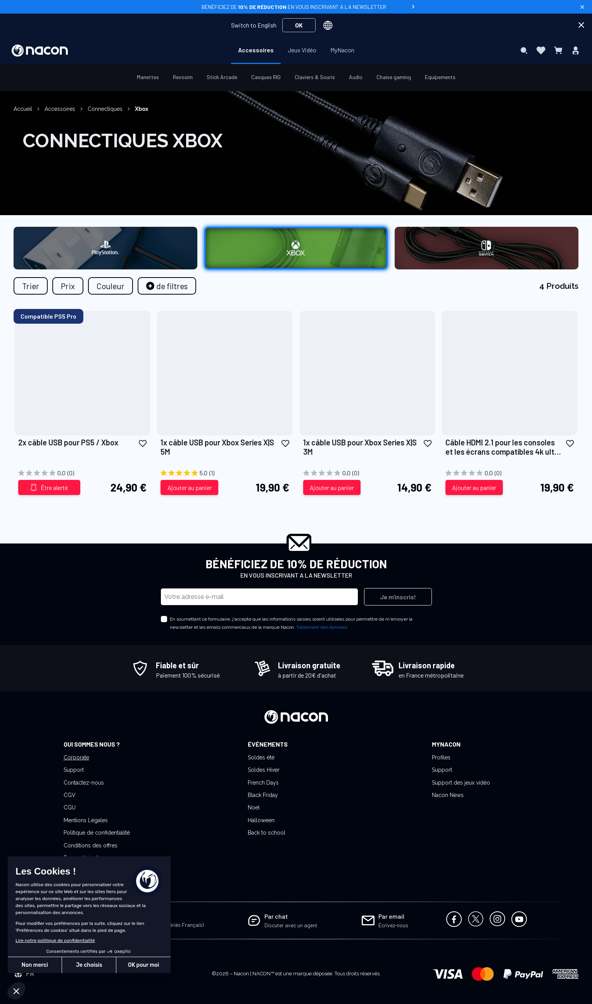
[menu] (296, 50)
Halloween (261, 820)
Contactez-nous (84, 783)
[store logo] (40, 50)
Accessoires (61, 109)
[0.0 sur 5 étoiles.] (82, 473)
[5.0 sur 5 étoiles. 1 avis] (225, 473)
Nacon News (448, 795)
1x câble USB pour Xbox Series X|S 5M (217, 447)
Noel (254, 807)
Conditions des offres (90, 845)
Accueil (24, 109)
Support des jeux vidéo (461, 783)
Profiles (441, 757)
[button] (143, 443)
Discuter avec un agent (291, 925)
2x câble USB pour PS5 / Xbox (68, 442)
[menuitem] (256, 50)
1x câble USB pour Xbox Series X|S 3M (360, 447)
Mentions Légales (86, 820)
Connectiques (106, 109)
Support (74, 770)
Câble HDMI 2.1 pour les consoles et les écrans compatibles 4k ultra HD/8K (503, 447)
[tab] (167, 286)
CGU (70, 807)
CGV (70, 795)
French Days (263, 783)
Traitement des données (321, 627)
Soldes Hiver (264, 770)
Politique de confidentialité (97, 833)
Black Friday (263, 795)
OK (299, 25)
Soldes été (261, 757)
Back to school (266, 833)
